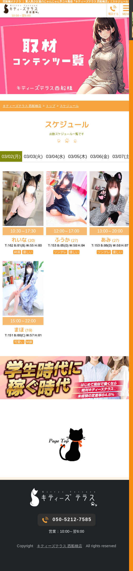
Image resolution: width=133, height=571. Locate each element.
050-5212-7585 (71, 519)
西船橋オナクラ (12, 1)
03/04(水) (55, 156)
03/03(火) (33, 156)
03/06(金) (99, 156)
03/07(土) (121, 156)
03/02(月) (11, 156)
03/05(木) (77, 156)
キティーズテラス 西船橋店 (59, 546)
